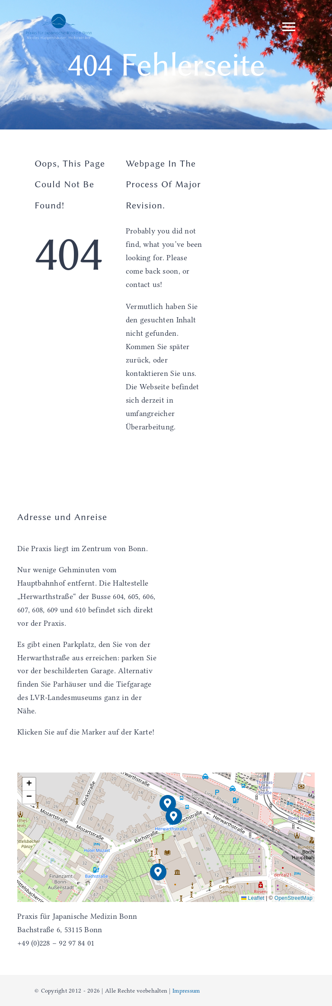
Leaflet (253, 898)
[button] (174, 816)
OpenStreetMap (294, 898)
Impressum (186, 990)
